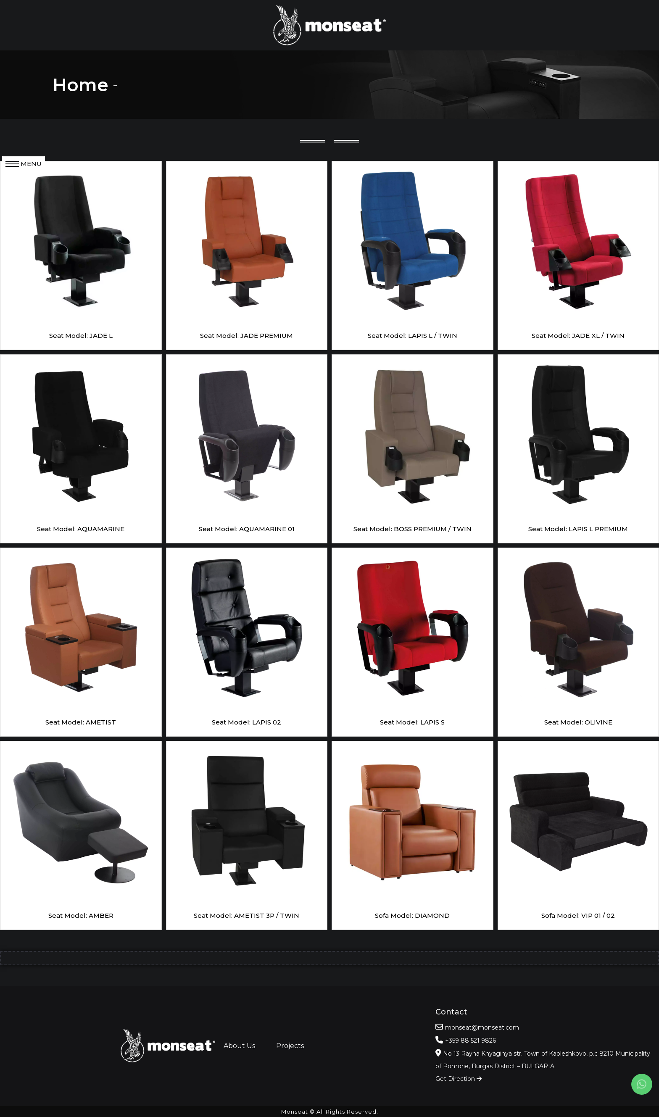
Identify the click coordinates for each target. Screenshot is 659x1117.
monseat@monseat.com (482, 1027)
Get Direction (458, 1079)
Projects (290, 1046)
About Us (239, 1046)
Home (80, 85)
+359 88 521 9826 (470, 1040)
